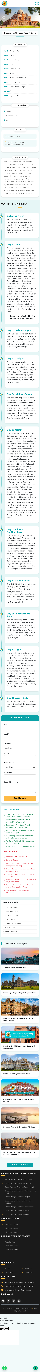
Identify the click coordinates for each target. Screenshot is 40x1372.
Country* (7, 744)
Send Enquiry (20, 798)
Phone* (7, 753)
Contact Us (27, 1272)
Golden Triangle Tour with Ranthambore (17, 1207)
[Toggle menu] (37, 3)
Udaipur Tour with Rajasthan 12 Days (19, 1127)
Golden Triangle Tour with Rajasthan (16, 1183)
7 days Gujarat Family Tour (14, 967)
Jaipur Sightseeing (9, 1224)
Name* (6, 725)
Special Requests (11, 782)
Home (5, 1268)
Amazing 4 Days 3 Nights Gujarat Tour (19, 993)
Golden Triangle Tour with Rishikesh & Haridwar (17, 1202)
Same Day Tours (10, 931)
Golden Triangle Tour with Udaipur (15, 1197)
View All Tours (20, 1165)
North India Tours (10, 915)
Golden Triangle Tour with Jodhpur (15, 1214)
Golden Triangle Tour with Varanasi (15, 1210)
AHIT (32, 1308)
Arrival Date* (9, 763)
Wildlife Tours (9, 927)
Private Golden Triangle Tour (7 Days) (16, 1179)
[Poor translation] (6, 1328)
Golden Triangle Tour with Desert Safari (17, 1187)
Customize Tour (8, 1272)
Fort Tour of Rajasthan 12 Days (16, 1074)
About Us (26, 1268)
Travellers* (8, 772)
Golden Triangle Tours (12, 923)
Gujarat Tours (9, 919)
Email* (6, 734)
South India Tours (10, 911)
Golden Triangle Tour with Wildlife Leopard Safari (18, 1192)
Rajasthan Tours (10, 907)
